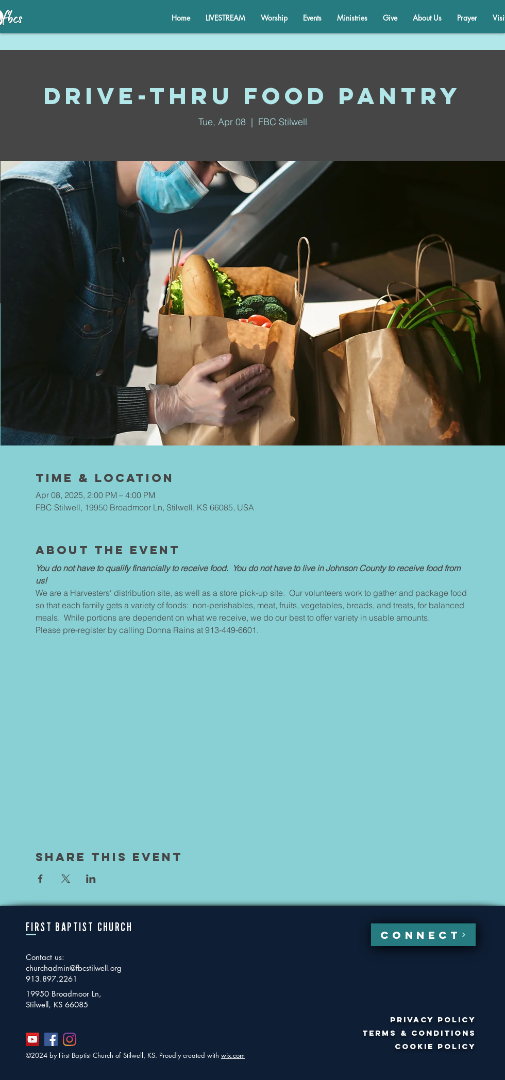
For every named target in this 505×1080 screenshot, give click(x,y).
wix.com (233, 1055)
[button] (427, 17)
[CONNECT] (423, 934)
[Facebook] (51, 1039)
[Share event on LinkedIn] (91, 879)
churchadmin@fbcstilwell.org (74, 968)
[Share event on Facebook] (40, 879)
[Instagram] (69, 1039)
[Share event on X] (66, 879)
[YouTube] (32, 1039)
